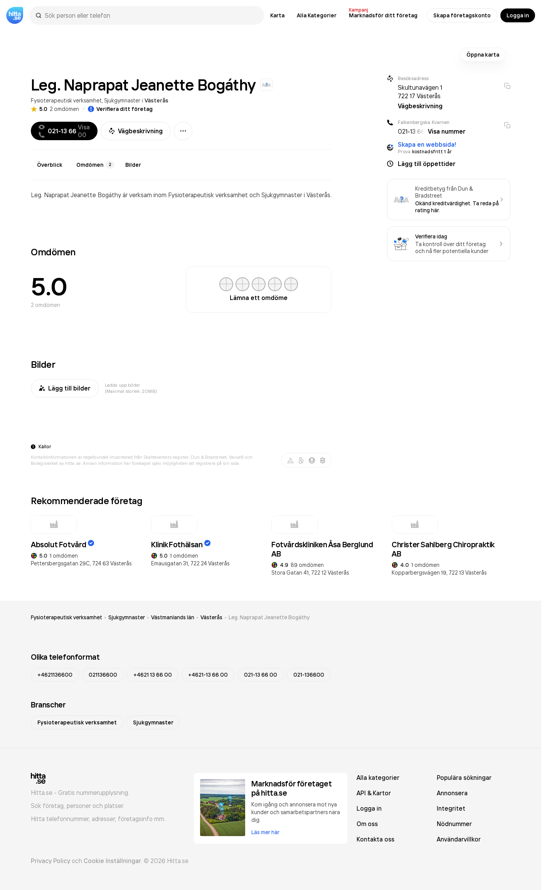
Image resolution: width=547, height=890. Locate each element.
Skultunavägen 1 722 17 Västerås (420, 92)
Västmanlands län (172, 617)
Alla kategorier (378, 777)
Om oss (367, 824)
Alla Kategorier (317, 15)
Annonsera (452, 793)
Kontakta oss (375, 839)
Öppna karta (482, 54)
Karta (277, 15)
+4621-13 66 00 (208, 674)
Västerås (156, 100)
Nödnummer (454, 824)
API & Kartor (374, 793)
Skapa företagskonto (462, 15)
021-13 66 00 (260, 674)
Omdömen (95, 165)
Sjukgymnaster (122, 100)
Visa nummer (447, 131)
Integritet (451, 808)
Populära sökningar (464, 777)
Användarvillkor (459, 839)
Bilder (133, 164)
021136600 (103, 674)
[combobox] (150, 15)
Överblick (49, 164)
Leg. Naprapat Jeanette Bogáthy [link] (269, 617)
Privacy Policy (50, 861)
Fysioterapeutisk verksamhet (66, 100)
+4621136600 (54, 674)
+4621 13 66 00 (152, 674)
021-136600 (308, 674)
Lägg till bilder (65, 388)
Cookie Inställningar (112, 861)
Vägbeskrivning (136, 131)
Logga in (518, 15)
